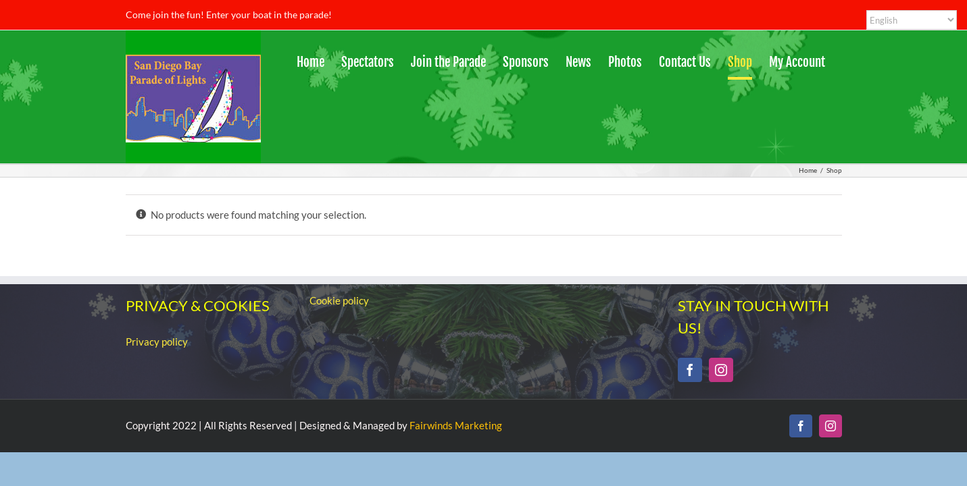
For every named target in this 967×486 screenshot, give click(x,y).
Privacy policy (157, 341)
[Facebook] (690, 370)
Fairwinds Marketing (456, 425)
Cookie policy (339, 300)
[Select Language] (911, 20)
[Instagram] (721, 370)
